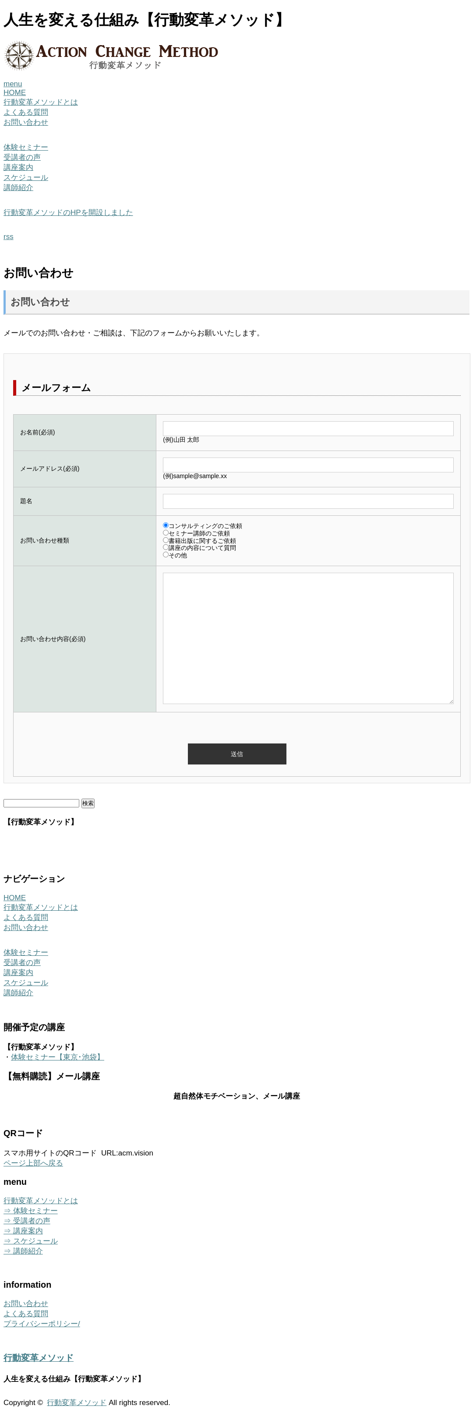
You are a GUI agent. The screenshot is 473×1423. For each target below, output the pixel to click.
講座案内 (18, 167)
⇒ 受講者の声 (27, 1221)
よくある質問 (26, 112)
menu (13, 84)
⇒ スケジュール (31, 1241)
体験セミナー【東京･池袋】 (57, 1057)
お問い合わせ (26, 122)
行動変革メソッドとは (41, 102)
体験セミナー (26, 147)
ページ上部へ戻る (33, 1163)
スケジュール (26, 177)
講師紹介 (18, 187)
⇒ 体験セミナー (31, 1211)
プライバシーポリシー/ (42, 1324)
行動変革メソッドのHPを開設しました (68, 212)
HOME (15, 92)
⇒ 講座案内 (23, 1231)
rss (9, 236)
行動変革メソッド (39, 1358)
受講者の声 (22, 157)
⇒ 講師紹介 (23, 1251)
